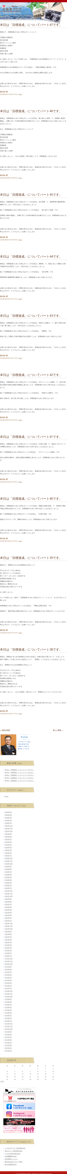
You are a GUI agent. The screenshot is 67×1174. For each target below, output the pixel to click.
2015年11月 (9, 961)
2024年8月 (8, 869)
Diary (20, 94)
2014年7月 (8, 1005)
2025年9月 (8, 834)
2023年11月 (9, 893)
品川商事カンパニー (11, 1159)
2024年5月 (8, 877)
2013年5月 (8, 1043)
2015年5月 (8, 977)
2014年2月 (8, 1018)
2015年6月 (8, 975)
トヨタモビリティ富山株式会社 (15, 1148)
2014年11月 (9, 994)
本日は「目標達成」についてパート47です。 (31, 25)
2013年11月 (9, 1026)
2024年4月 (8, 880)
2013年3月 (8, 1048)
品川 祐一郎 (4, 92)
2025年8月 (8, 837)
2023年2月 (8, 918)
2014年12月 (9, 991)
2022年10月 (9, 929)
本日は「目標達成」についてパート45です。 (31, 195)
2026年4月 (8, 815)
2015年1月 (8, 988)
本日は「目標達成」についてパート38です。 (31, 649)
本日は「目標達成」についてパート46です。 (31, 111)
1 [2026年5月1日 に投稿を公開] (37, 1068)
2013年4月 (8, 1045)
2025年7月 (8, 839)
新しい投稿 (58, 730)
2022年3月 (8, 948)
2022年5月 (8, 942)
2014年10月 (9, 996)
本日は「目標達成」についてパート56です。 (19, 772)
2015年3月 (8, 983)
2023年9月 (8, 899)
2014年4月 (8, 1013)
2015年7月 (8, 972)
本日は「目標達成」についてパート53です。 (19, 781)
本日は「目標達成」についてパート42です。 (31, 375)
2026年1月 (8, 823)
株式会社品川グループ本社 (13, 1162)
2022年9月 (8, 931)
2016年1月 (8, 956)
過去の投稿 (5, 730)
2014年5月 (8, 1010)
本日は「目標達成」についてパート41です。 (31, 437)
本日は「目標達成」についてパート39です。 (31, 558)
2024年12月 (9, 858)
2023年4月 (8, 912)
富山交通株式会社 (11, 1164)
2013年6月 (8, 1040)
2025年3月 (8, 850)
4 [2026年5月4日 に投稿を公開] (7, 1071)
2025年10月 (9, 831)
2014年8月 (8, 1002)
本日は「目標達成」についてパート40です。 (31, 499)
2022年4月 (8, 945)
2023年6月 (8, 907)
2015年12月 (9, 959)
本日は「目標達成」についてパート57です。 (19, 770)
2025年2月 (8, 853)
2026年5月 (8, 812)
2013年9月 (8, 1032)
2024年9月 (8, 866)
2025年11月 (9, 828)
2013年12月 (9, 1024)
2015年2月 (8, 986)
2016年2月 (8, 953)
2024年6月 (8, 874)
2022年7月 (8, 937)
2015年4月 (8, 980)
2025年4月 (8, 847)
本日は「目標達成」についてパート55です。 (19, 775)
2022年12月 (9, 923)
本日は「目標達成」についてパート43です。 (31, 316)
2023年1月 (8, 921)
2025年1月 (8, 856)
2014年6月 (8, 1007)
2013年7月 (8, 1037)
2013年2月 (8, 1051)
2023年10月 (9, 896)
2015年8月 (8, 969)
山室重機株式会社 (11, 1156)
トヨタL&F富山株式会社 (12, 1154)
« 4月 (2, 1081)
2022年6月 (8, 940)
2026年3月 (8, 818)
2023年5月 (8, 910)
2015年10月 (9, 964)
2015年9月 (8, 967)
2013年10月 (9, 1029)
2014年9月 (8, 999)
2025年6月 (8, 842)
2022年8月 (8, 934)
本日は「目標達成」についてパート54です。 (19, 778)
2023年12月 (9, 891)
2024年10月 (9, 864)
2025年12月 (9, 826)
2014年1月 (8, 1021)
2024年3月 (8, 883)
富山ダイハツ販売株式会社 (13, 1151)
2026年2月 (8, 820)
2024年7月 (8, 872)
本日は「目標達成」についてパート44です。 (31, 256)
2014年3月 (8, 1015)
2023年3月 (8, 915)
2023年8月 (8, 902)
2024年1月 (8, 888)
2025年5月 (8, 845)
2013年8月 (8, 1034)
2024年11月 (9, 861)
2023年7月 (8, 904)
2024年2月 (8, 885)
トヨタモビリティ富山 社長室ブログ (10, 12)
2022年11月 (9, 926)
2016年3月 (8, 950)
